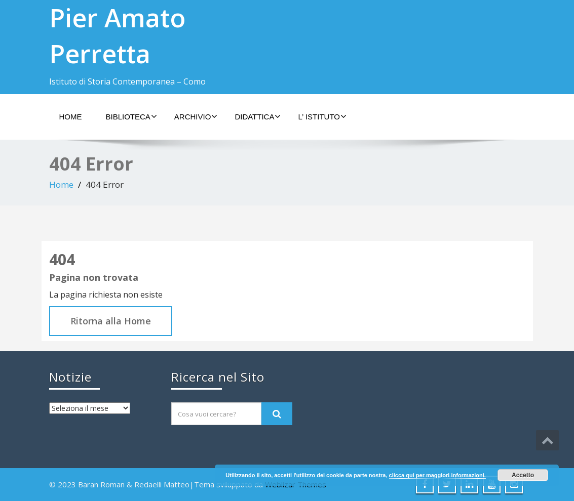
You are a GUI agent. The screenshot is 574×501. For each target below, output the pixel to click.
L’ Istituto (322, 116)
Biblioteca (131, 116)
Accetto (523, 475)
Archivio (196, 116)
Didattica (258, 116)
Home (70, 116)
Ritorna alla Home (110, 321)
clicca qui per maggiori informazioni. (437, 475)
